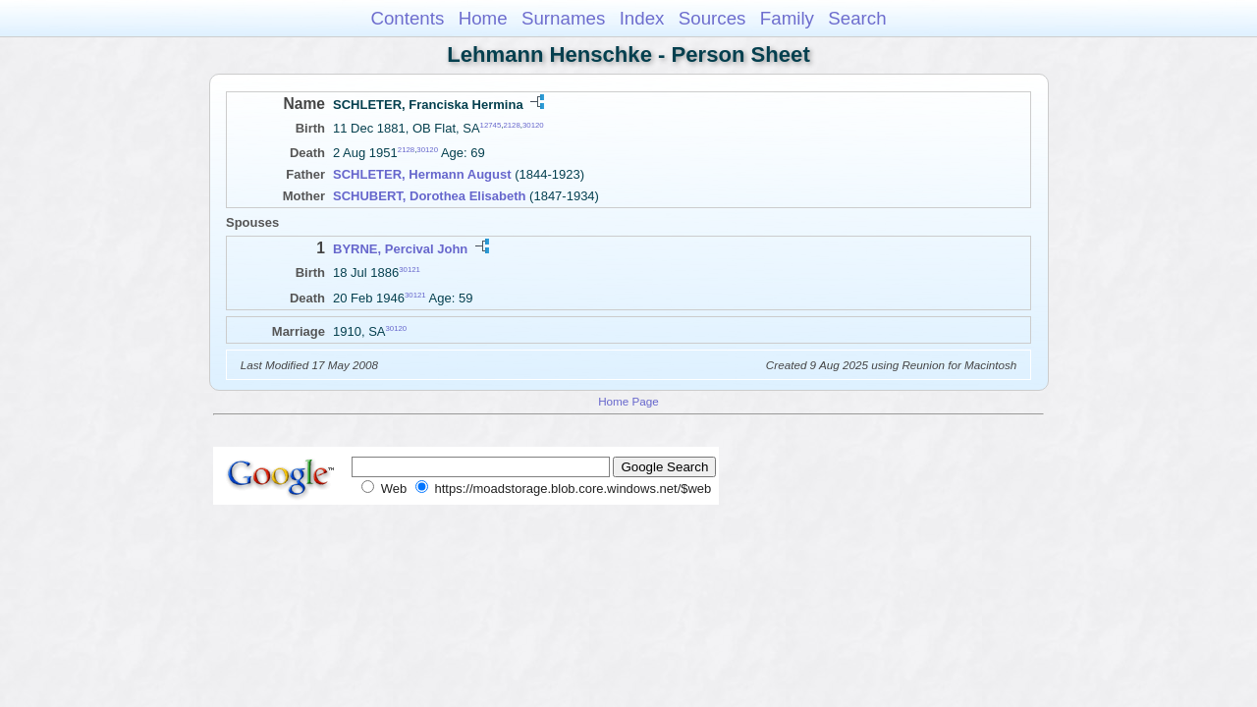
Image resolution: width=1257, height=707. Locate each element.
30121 (409, 269)
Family (787, 18)
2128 (511, 125)
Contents (407, 18)
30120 (533, 125)
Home (483, 18)
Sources (712, 18)
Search (857, 18)
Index (642, 18)
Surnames (563, 18)
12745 (491, 125)
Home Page (628, 401)
